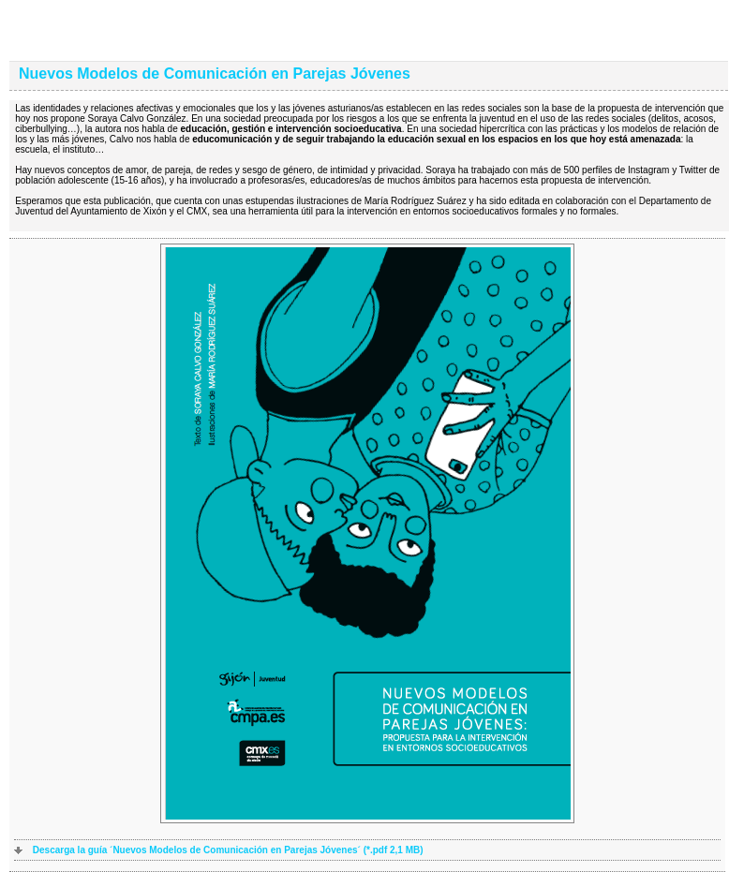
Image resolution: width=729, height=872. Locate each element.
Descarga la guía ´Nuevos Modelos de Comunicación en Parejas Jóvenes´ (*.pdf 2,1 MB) (228, 850)
